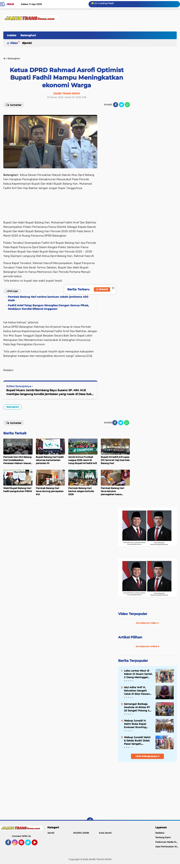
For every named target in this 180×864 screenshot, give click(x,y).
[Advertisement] (147, 789)
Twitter (29, 844)
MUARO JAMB (81, 832)
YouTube (37, 844)
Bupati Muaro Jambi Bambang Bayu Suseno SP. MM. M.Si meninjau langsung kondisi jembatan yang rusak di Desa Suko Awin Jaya (49, 392)
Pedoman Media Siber (167, 842)
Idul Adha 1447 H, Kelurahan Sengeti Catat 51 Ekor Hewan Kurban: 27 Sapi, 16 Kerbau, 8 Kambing (137, 691)
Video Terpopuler (132, 614)
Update (102, 289)
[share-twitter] (121, 104)
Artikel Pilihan (130, 637)
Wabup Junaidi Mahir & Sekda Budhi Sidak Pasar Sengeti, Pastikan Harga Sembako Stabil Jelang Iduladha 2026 (138, 741)
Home (10, 4)
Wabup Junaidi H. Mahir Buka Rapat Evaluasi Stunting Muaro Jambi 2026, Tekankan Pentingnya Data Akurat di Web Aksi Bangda (137, 724)
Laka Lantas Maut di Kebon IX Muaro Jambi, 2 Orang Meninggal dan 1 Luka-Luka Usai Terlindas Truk (138, 674)
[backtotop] (90, 820)
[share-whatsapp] (127, 104)
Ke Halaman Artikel (147, 646)
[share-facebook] (115, 104)
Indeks (11, 35)
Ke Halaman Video (147, 623)
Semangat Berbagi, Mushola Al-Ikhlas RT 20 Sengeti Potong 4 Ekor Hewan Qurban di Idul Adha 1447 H (138, 707)
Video (14, 43)
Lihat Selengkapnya (148, 756)
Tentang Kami (163, 837)
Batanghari (28, 35)
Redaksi (159, 832)
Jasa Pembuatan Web (167, 846)
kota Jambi (105, 832)
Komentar (13, 104)
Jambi (28, 43)
